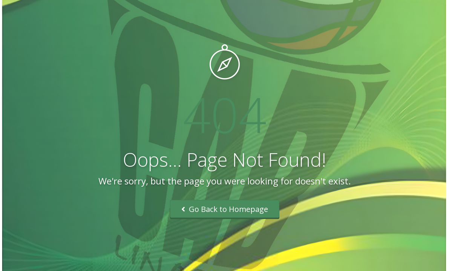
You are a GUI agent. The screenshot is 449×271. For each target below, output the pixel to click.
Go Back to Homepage (224, 209)
